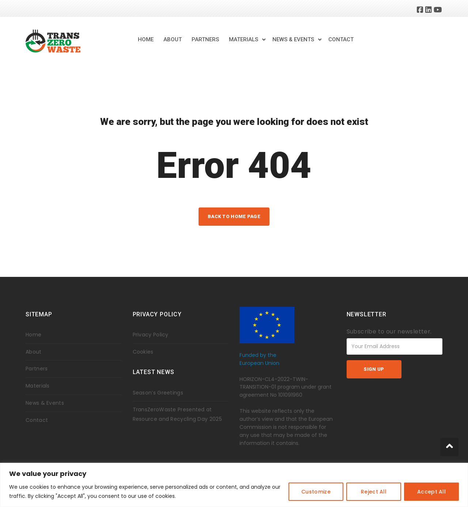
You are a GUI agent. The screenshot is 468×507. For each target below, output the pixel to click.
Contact (341, 39)
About (172, 39)
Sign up (373, 369)
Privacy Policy (151, 334)
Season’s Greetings (158, 392)
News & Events (293, 39)
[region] (234, 485)
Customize (316, 491)
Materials (243, 39)
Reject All (373, 491)
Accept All (431, 491)
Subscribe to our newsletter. (389, 331)
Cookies (143, 351)
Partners (205, 39)
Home (146, 39)
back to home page (234, 216)
